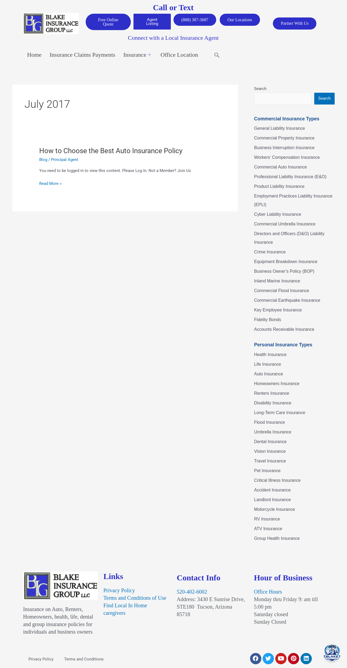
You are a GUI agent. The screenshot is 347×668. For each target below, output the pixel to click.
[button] (217, 55)
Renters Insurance (271, 393)
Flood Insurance (269, 422)
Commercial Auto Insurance (280, 167)
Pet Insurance (267, 470)
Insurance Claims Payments (82, 55)
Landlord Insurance (272, 499)
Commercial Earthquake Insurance (287, 300)
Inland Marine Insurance (277, 281)
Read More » (50, 183)
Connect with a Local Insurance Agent (173, 38)
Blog (43, 159)
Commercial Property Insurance (284, 138)
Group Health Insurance (277, 538)
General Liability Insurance (279, 128)
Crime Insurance (269, 252)
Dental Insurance (270, 441)
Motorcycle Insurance (274, 509)
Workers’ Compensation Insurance (287, 157)
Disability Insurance (272, 403)
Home (34, 55)
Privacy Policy (119, 591)
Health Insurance (270, 354)
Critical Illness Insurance (277, 480)
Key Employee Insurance (278, 310)
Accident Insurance (272, 490)
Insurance (137, 55)
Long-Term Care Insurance (279, 412)
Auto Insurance (268, 374)
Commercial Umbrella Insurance (285, 224)
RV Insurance (267, 519)
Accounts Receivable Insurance (284, 329)
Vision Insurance (270, 451)
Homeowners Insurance (276, 383)
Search (260, 88)
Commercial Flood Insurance (281, 291)
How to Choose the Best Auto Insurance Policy (110, 151)
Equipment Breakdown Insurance (285, 262)
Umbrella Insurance (272, 432)
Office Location (179, 55)
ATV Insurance (268, 528)
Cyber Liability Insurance (277, 214)
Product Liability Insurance (279, 186)
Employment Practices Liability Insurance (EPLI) (293, 200)
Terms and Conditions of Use (134, 598)
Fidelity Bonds (267, 320)
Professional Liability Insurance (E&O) (290, 177)
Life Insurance (267, 364)
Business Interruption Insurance (284, 148)
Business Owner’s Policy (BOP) (284, 271)
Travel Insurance (270, 461)
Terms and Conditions (84, 659)
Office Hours (268, 592)
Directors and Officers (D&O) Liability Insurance (289, 238)
